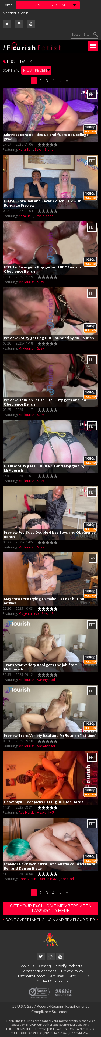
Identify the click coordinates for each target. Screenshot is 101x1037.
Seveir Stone (44, 149)
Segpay (16, 1024)
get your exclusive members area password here (50, 908)
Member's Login (15, 13)
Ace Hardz (26, 812)
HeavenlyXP (46, 812)
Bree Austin (27, 879)
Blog (72, 976)
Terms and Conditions (39, 971)
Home (7, 5)
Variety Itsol (46, 679)
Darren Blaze (48, 879)
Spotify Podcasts (69, 966)
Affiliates (57, 976)
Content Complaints (52, 981)
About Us (26, 966)
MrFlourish (27, 282)
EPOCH (31, 1024)
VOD (85, 976)
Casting (45, 966)
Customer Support (30, 976)
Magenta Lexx (29, 613)
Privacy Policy (72, 971)
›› (67, 80)
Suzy (40, 282)
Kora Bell (25, 149)
